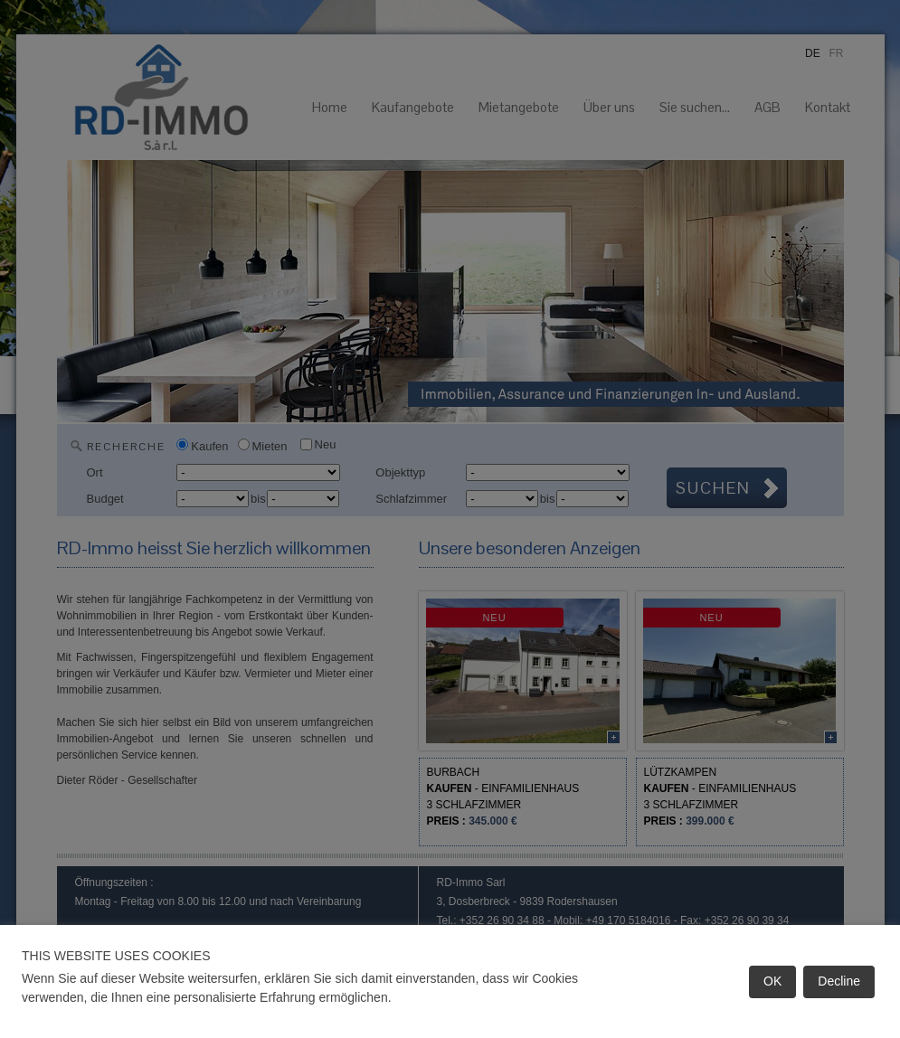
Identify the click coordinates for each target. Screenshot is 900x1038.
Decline (839, 981)
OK (772, 981)
